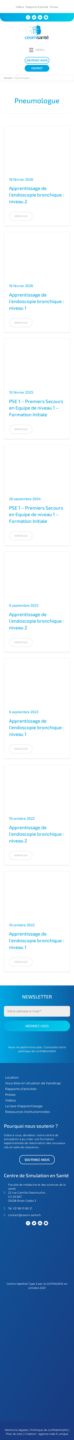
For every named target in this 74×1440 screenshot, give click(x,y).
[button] (21, 216)
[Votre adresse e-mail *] (37, 1011)
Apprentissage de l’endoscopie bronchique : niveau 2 (36, 194)
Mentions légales (16, 1430)
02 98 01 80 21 (22, 1208)
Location (12, 1077)
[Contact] (37, 68)
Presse (54, 6)
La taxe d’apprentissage (24, 1106)
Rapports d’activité (37, 6)
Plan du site (14, 1434)
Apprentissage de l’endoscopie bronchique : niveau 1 (36, 301)
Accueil (8, 78)
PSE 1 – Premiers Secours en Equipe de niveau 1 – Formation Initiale (36, 407)
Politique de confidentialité (49, 1430)
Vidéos (20, 6)
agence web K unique (53, 1434)
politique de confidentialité (37, 1051)
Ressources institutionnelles (27, 1112)
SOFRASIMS (55, 1284)
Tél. (10, 1208)
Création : (31, 1434)
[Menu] (37, 50)
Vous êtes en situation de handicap (33, 1083)
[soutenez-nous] (37, 60)
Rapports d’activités (21, 1089)
